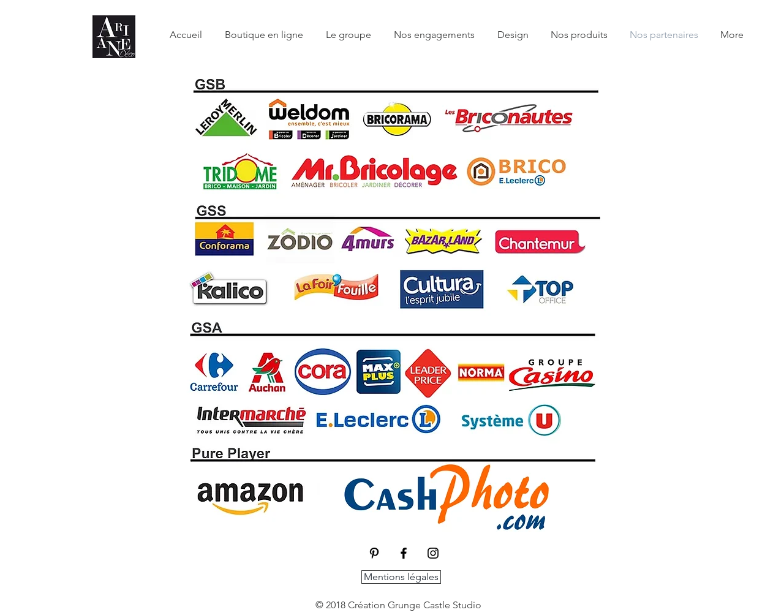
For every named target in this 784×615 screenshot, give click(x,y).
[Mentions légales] (401, 577)
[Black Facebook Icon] (403, 553)
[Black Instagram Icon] (433, 553)
